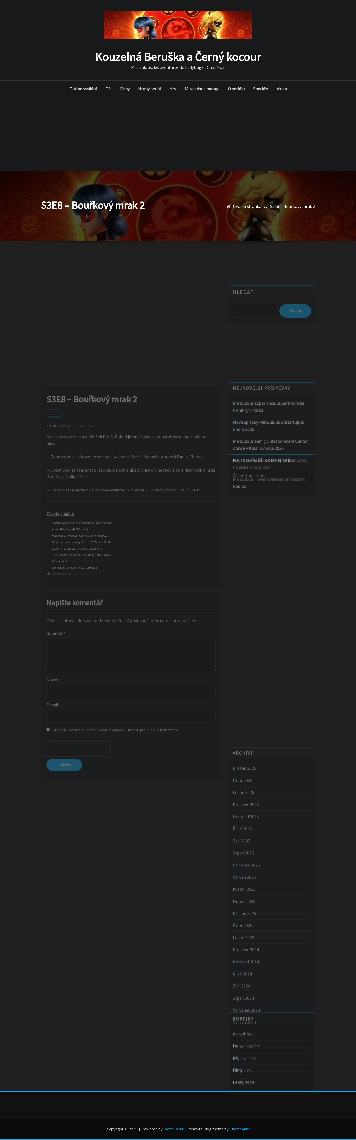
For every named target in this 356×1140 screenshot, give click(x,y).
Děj (108, 89)
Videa (282, 89)
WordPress (173, 1128)
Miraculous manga (202, 89)
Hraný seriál (149, 89)
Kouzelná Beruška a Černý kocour (178, 56)
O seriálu (236, 89)
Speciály (260, 89)
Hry (172, 89)
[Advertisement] (178, 134)
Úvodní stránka (247, 206)
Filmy (125, 89)
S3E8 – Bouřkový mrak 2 (292, 206)
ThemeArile (239, 1128)
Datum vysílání (83, 89)
